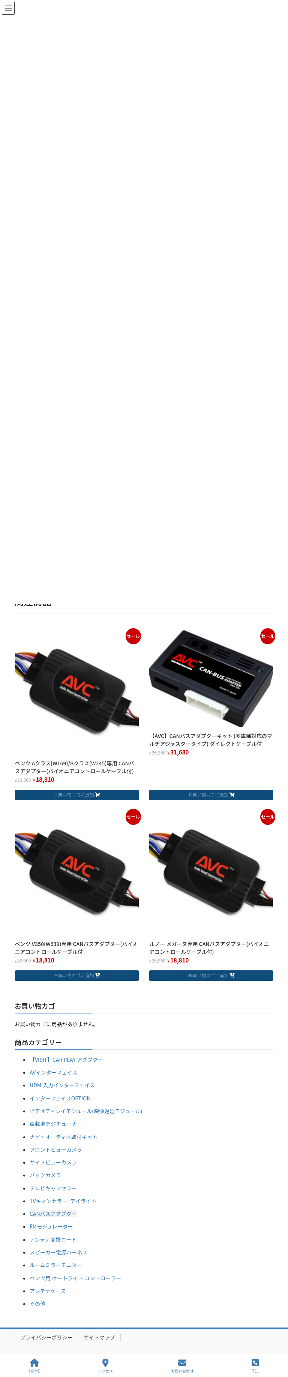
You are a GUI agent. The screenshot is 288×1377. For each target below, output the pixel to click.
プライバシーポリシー (46, 1337)
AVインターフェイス (53, 1072)
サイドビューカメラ (53, 1162)
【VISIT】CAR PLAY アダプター (66, 1059)
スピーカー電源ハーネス (58, 1252)
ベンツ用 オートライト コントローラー (75, 1278)
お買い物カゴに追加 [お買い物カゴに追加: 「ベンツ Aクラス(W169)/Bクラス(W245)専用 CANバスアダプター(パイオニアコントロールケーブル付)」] (73, 794)
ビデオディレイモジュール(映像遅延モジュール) (86, 1111)
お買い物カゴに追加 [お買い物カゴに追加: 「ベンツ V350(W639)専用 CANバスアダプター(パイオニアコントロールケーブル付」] (73, 975)
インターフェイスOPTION (60, 1098)
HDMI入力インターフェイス (62, 1085)
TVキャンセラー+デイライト (63, 1201)
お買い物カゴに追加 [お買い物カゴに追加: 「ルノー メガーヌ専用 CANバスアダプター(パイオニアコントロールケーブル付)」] (208, 975)
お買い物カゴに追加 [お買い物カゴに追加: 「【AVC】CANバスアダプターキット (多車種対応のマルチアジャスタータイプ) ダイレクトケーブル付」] (208, 794)
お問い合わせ (182, 1366)
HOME (34, 1366)
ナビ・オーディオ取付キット (64, 1137)
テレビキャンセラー (53, 1188)
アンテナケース (48, 1291)
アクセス (105, 1366)
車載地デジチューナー (56, 1123)
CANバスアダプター (53, 1213)
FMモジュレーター (51, 1226)
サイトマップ (99, 1337)
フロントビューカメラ (56, 1149)
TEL (255, 1366)
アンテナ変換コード (53, 1239)
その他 (37, 1303)
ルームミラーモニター (56, 1265)
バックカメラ (45, 1175)
